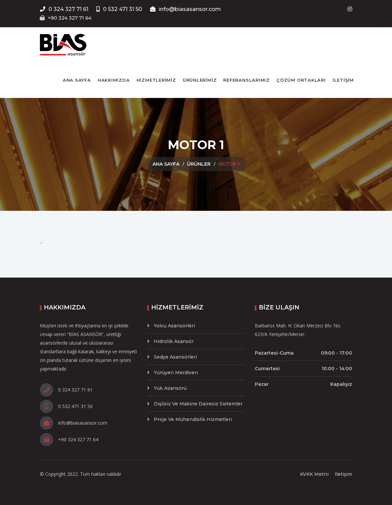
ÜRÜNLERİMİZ (200, 80)
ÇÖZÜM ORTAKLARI (301, 80)
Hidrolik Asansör (174, 341)
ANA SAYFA (77, 80)
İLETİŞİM (343, 80)
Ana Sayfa (165, 164)
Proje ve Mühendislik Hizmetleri (193, 419)
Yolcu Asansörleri (174, 326)
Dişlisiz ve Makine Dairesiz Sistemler (198, 404)
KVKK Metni (314, 474)
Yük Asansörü (170, 388)
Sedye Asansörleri (175, 357)
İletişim (343, 474)
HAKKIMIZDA (114, 80)
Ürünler (199, 164)
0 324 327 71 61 (64, 9)
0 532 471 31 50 (119, 9)
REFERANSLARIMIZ (246, 80)
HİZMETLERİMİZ (156, 80)
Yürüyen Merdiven (176, 373)
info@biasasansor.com (185, 9)
